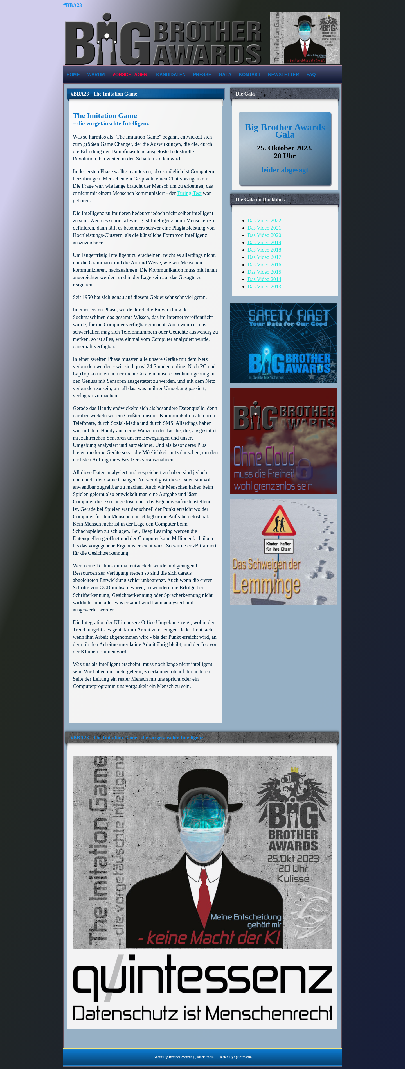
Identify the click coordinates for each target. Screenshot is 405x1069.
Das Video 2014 (264, 279)
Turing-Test (189, 193)
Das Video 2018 (264, 250)
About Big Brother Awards (173, 1057)
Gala (225, 74)
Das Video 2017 (264, 257)
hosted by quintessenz (234, 1057)
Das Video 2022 (264, 220)
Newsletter (283, 74)
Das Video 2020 (264, 235)
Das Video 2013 (264, 286)
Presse (202, 74)
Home (73, 74)
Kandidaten (171, 74)
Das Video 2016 (264, 265)
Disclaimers (205, 1057)
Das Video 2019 (264, 242)
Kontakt (250, 74)
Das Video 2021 (264, 228)
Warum (96, 74)
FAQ (311, 74)
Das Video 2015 (264, 272)
